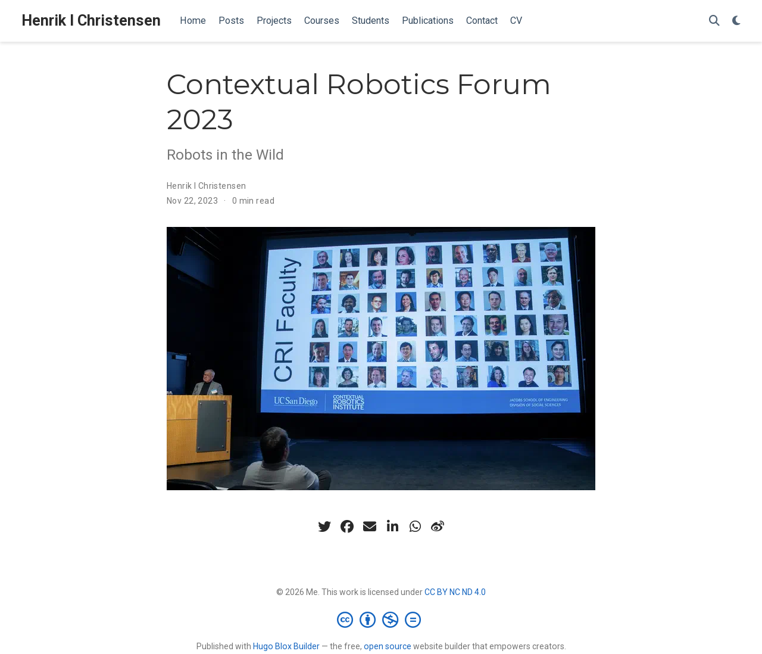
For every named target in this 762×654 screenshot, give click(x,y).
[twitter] (324, 526)
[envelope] (370, 526)
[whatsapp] (415, 526)
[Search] (714, 21)
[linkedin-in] (392, 526)
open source (387, 646)
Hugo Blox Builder (286, 646)
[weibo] (437, 526)
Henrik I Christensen (91, 20)
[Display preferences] (736, 21)
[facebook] (347, 526)
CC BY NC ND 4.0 (455, 592)
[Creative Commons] (381, 619)
